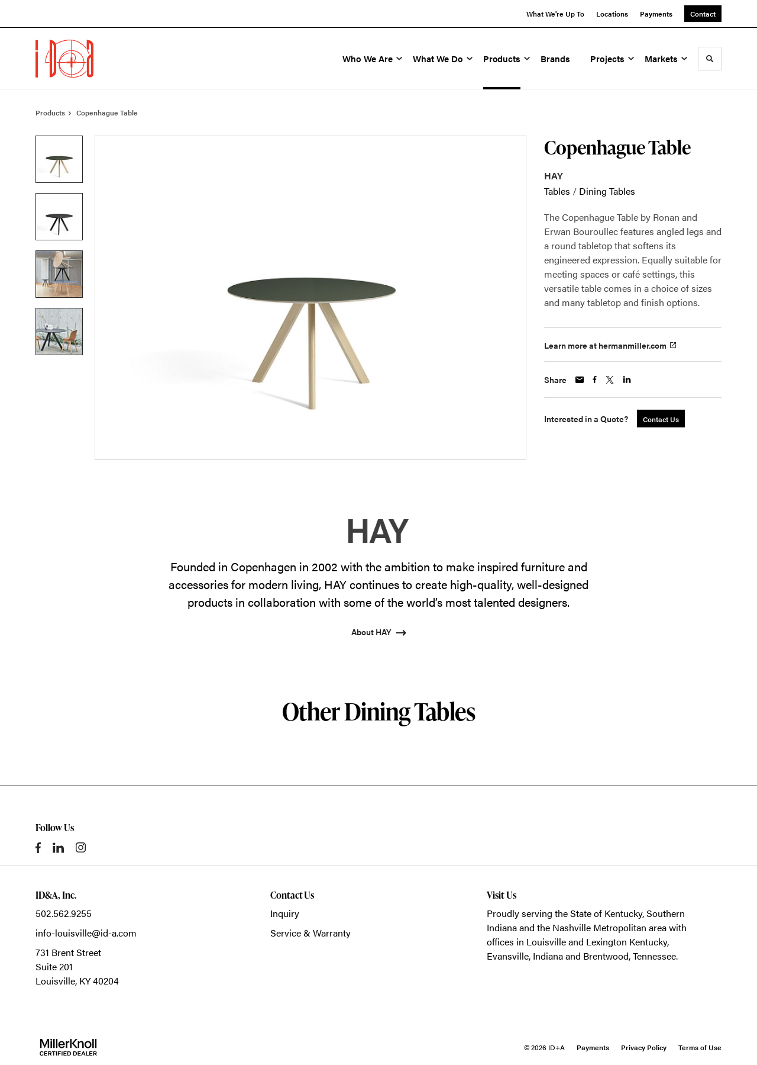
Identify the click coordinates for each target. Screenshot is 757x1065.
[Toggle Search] (710, 58)
